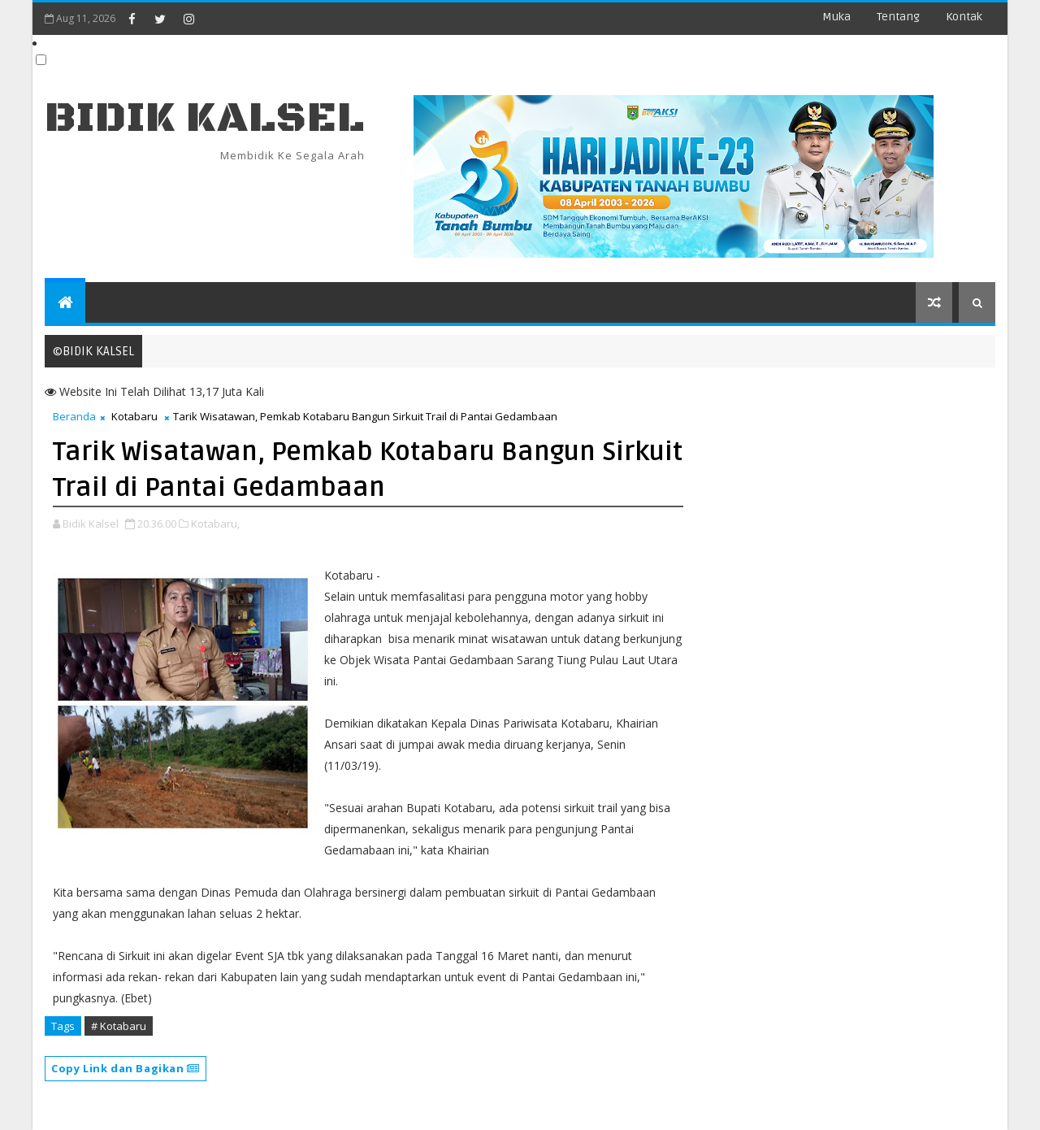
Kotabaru (134, 416)
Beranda (74, 416)
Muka (836, 17)
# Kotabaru (118, 1026)
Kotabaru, (215, 523)
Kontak (964, 17)
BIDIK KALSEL (205, 118)
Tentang (898, 17)
